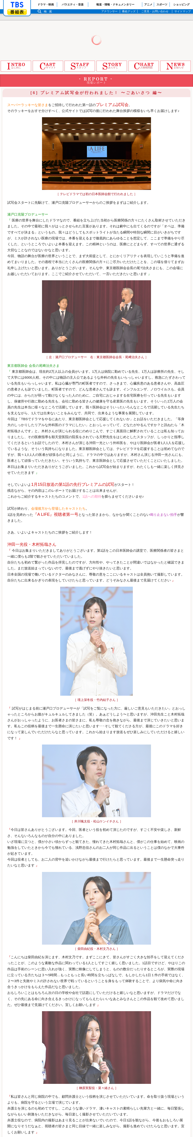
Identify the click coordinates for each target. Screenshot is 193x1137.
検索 (49, 11)
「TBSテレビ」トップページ (17, 5)
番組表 (17, 12)
